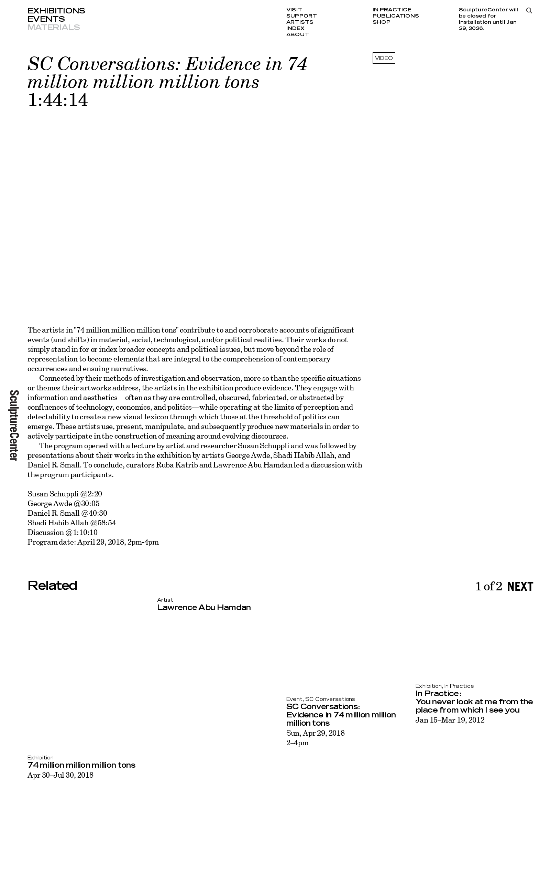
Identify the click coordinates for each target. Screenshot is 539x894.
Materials (54, 27)
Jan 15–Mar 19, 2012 (450, 720)
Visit (294, 10)
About (297, 34)
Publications (396, 16)
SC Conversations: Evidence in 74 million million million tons (341, 715)
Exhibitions (56, 11)
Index (295, 28)
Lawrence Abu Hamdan (204, 607)
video (384, 58)
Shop (381, 22)
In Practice (392, 10)
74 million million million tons (81, 765)
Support (301, 16)
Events (46, 19)
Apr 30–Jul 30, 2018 (61, 775)
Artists (300, 22)
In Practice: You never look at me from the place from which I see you (474, 702)
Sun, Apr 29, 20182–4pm (315, 737)
